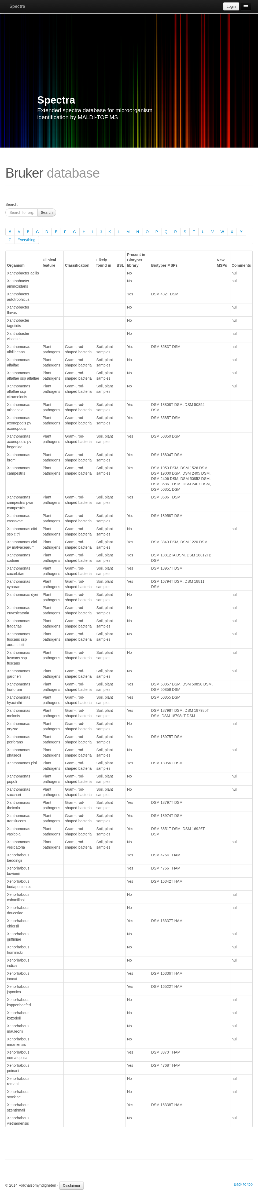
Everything (26, 240)
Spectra (17, 6)
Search (47, 212)
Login (231, 6)
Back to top (243, 1184)
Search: (11, 204)
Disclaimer (71, 1185)
